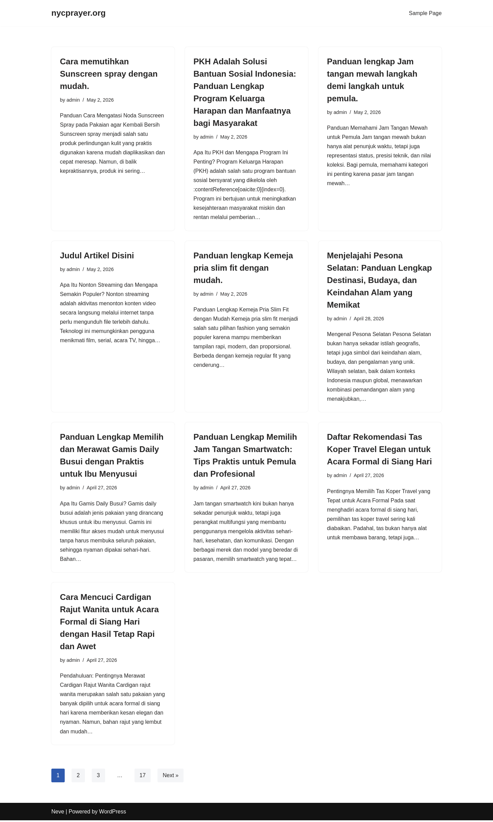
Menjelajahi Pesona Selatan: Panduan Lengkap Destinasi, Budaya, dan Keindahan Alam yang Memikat (379, 280)
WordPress (112, 813)
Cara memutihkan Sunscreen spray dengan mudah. (108, 74)
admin (73, 100)
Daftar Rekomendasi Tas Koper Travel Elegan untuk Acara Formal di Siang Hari (379, 450)
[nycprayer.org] (78, 13)
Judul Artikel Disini (97, 255)
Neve (57, 813)
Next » (171, 777)
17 (143, 777)
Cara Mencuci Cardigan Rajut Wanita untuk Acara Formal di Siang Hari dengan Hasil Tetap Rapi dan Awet (109, 623)
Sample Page (425, 13)
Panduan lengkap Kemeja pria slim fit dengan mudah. (243, 268)
